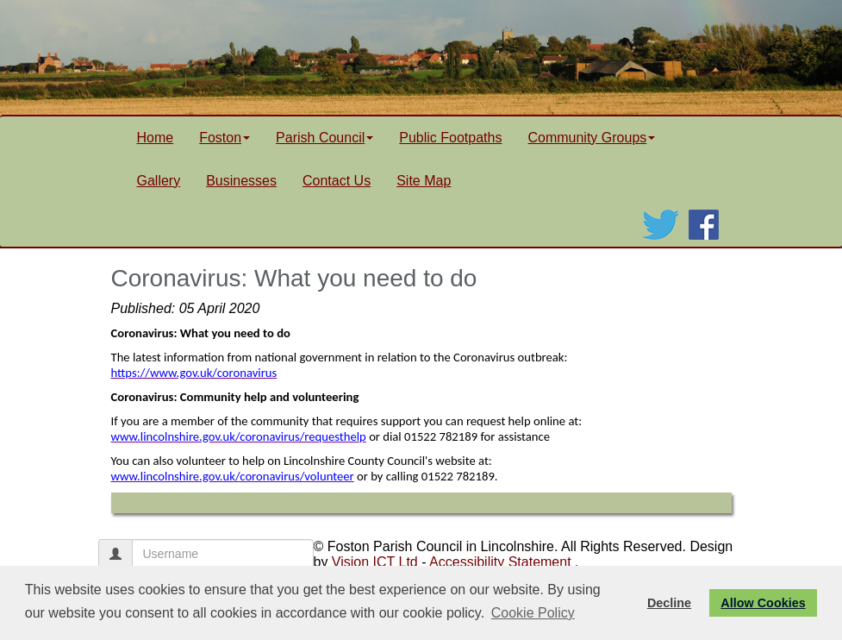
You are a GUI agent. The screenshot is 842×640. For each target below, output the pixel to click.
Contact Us (336, 180)
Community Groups (591, 137)
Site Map (423, 180)
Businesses (241, 180)
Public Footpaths (450, 137)
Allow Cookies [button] (762, 603)
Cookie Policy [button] (533, 612)
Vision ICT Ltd (375, 562)
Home (155, 137)
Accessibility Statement (500, 562)
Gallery (159, 180)
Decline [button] (669, 603)
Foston (224, 137)
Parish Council (324, 137)
